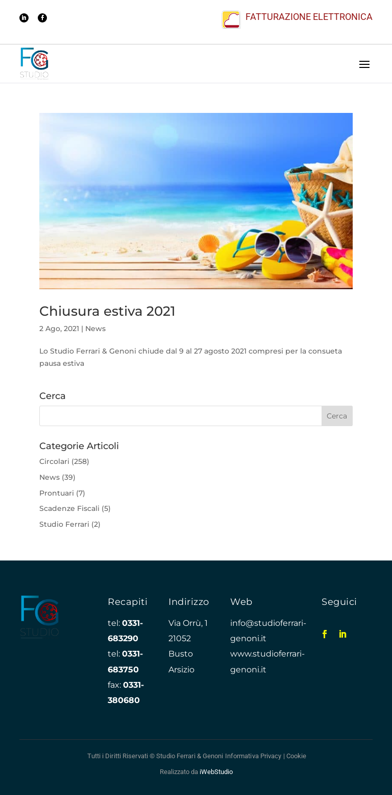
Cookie (296, 756)
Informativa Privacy (253, 756)
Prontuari (56, 493)
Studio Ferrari (64, 524)
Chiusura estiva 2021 (107, 311)
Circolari (54, 461)
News (95, 328)
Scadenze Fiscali (69, 508)
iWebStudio (216, 772)
